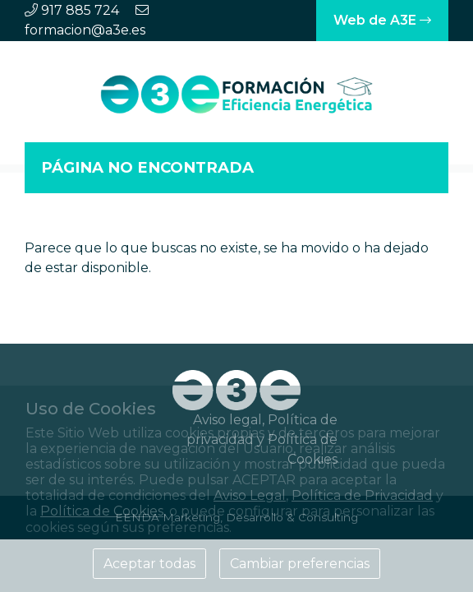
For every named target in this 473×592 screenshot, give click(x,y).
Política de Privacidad (362, 495)
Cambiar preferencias (300, 563)
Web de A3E (382, 20)
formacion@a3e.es (85, 30)
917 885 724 (80, 10)
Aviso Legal (250, 495)
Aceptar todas (149, 563)
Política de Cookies (101, 511)
